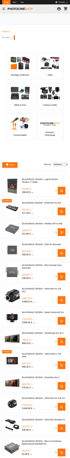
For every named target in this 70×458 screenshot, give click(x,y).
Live (22, 2)
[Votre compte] (59, 9)
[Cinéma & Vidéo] (50, 96)
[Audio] (50, 66)
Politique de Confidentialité (13, 421)
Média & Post (8, 378)
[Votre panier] (65, 9)
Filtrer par (62, 163)
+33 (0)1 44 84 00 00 (16, 341)
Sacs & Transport (9, 389)
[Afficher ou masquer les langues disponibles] (61, 2)
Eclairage (6, 367)
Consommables (9, 395)
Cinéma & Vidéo (9, 356)
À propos (6, 435)
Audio (4, 383)
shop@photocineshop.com (18, 335)
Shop (6, 2)
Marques (6, 31)
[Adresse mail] (35, 285)
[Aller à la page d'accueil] (20, 9)
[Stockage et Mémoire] (20, 66)
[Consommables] (20, 126)
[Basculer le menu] (4, 9)
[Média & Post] (20, 96)
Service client (8, 415)
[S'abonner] (35, 294)
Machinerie (7, 372)
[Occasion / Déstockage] (50, 126)
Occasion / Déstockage (12, 400)
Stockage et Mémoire (11, 361)
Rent (14, 2)
